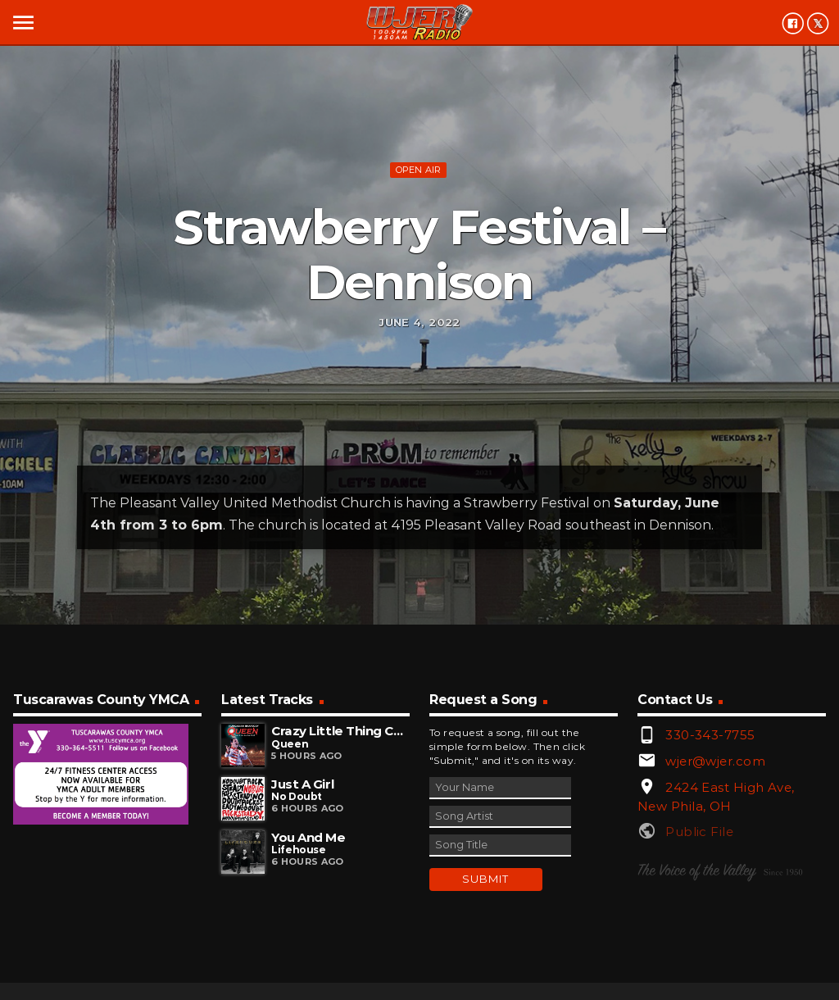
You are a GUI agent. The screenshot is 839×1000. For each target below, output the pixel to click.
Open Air (419, 169)
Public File (699, 831)
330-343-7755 (710, 735)
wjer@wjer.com (715, 761)
